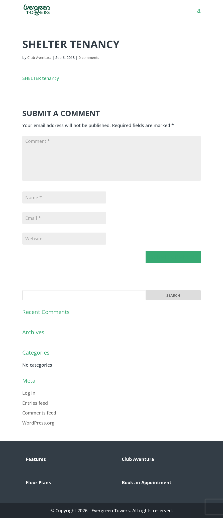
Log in (28, 393)
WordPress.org (38, 423)
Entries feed (35, 403)
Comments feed (39, 413)
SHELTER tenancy (40, 78)
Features (36, 459)
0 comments (89, 57)
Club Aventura (39, 57)
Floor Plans (38, 482)
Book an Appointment (146, 482)
